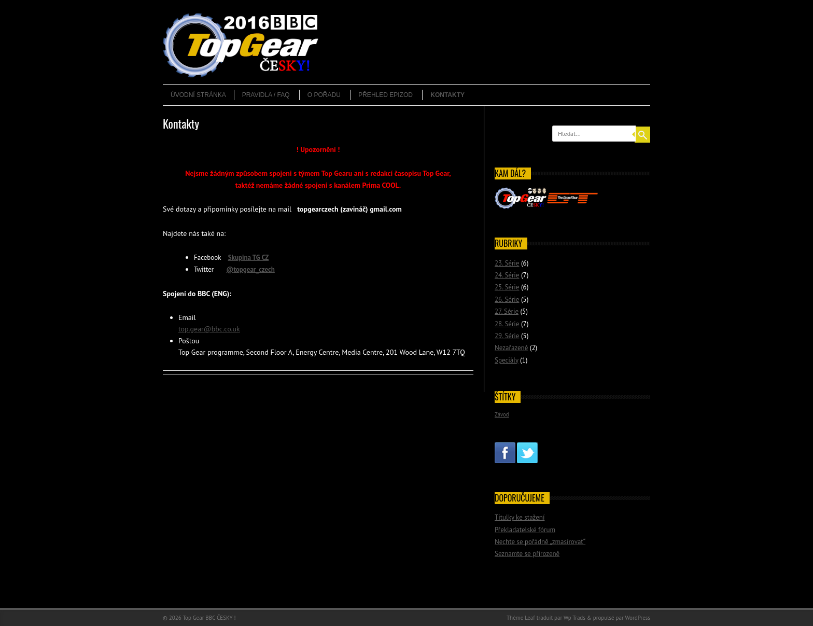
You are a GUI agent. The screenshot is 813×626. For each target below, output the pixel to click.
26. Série (507, 299)
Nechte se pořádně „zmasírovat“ (540, 541)
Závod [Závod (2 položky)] (502, 414)
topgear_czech (253, 269)
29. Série (507, 335)
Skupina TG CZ (248, 257)
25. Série (507, 287)
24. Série (507, 275)
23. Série (507, 263)
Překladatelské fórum (525, 529)
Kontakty (447, 95)
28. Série (507, 323)
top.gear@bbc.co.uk (209, 328)
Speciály (506, 360)
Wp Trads (574, 617)
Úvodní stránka (198, 95)
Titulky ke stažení (519, 517)
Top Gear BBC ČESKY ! (209, 617)
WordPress (637, 617)
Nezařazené (511, 347)
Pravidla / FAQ (266, 95)
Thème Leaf (521, 617)
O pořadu (324, 95)
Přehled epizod (385, 95)
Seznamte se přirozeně (527, 553)
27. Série (506, 311)
